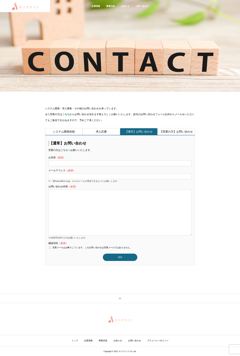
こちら (65, 114)
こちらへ (65, 150)
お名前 (120, 161)
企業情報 (96, 6)
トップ (74, 340)
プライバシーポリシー (158, 340)
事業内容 (110, 6)
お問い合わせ (142, 6)
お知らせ (125, 6)
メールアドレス (120, 174)
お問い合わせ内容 (120, 210)
